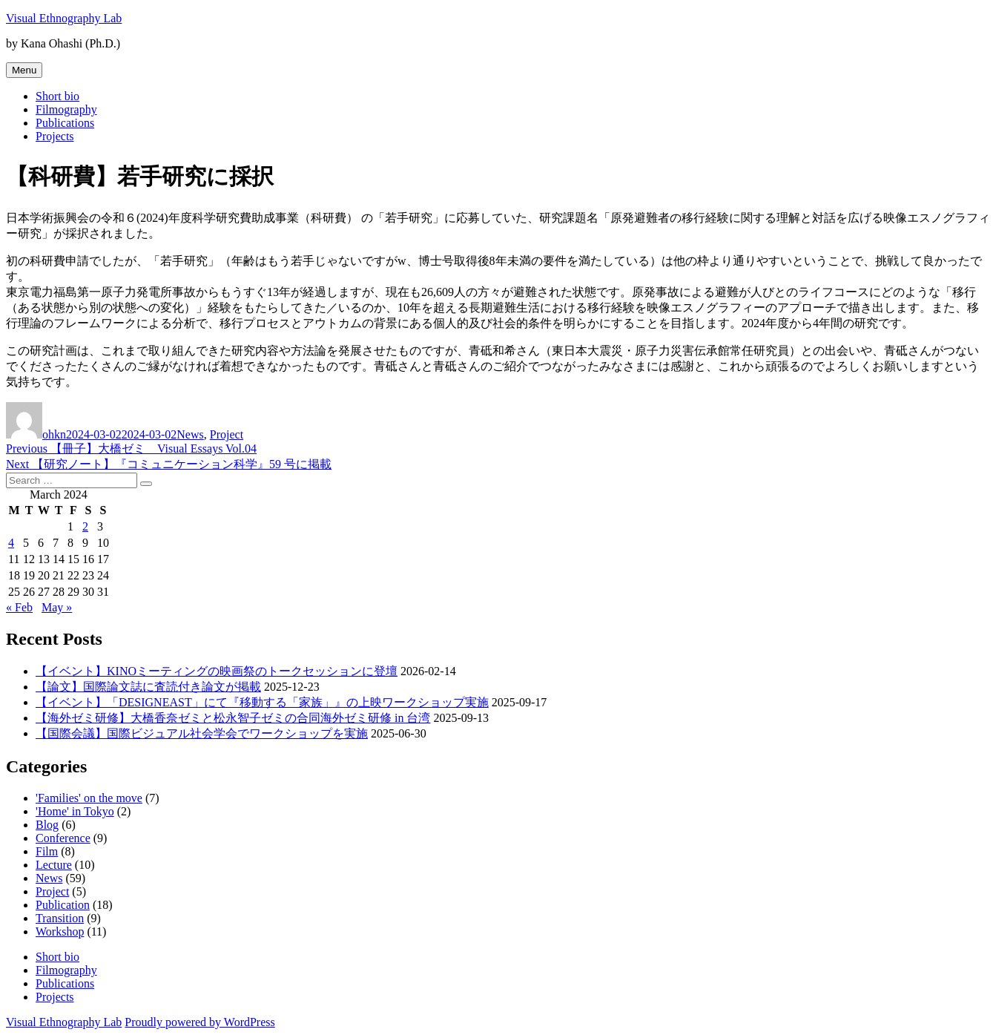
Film (47, 851)
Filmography (66, 109)
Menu (24, 70)
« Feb (19, 607)
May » (57, 607)
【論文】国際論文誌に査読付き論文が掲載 (148, 686)
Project (226, 434)
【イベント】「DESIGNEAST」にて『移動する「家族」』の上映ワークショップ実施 (262, 702)
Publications (65, 122)
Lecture (54, 864)
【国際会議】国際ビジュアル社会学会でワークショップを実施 (202, 733)
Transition (60, 918)
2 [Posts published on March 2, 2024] (85, 526)
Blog (47, 824)
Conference (63, 838)
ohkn (54, 434)
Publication (63, 904)
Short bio (57, 96)
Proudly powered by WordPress (199, 1022)
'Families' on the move (89, 798)
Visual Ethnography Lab (64, 18)
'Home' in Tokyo (75, 811)
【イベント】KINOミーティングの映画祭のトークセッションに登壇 (217, 671)
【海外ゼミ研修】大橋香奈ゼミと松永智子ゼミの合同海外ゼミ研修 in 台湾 (233, 718)
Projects (55, 136)
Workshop (60, 931)
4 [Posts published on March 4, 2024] (11, 542)
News (190, 434)
